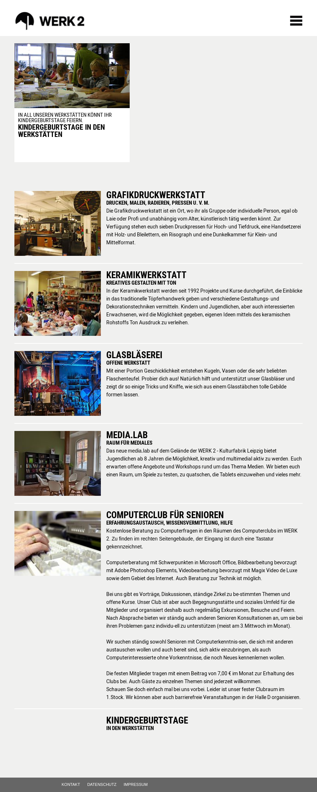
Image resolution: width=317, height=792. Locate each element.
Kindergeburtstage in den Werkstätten (61, 130)
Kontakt (71, 785)
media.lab (127, 435)
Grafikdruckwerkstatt (155, 195)
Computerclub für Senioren (165, 515)
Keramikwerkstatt (146, 275)
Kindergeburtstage (147, 720)
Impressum (136, 785)
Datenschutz (101, 785)
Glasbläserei (134, 355)
